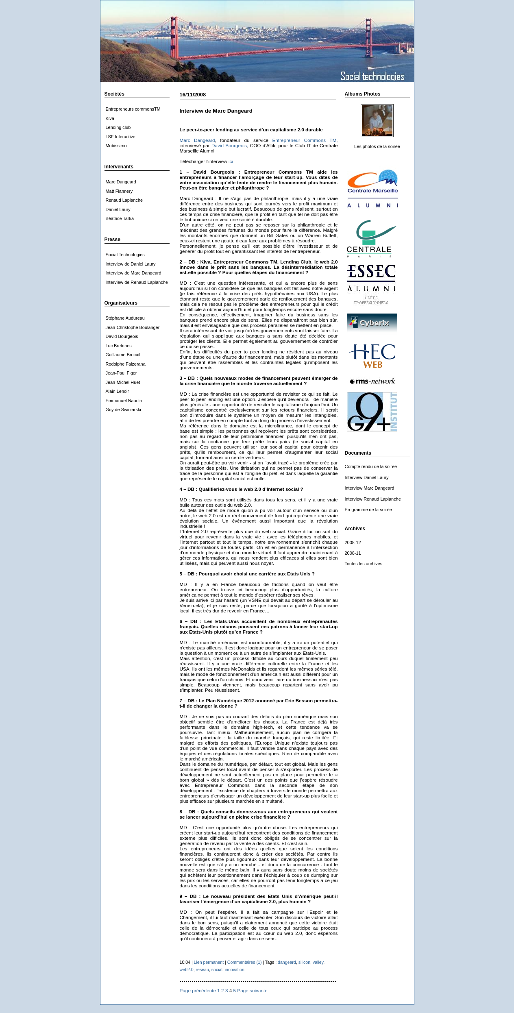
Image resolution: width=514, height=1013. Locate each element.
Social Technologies (125, 254)
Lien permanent (209, 962)
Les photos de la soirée (377, 146)
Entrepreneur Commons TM (304, 140)
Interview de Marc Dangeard (133, 272)
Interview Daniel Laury (367, 477)
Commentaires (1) (244, 962)
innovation (234, 969)
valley (318, 962)
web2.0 (187, 969)
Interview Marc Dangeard (369, 488)
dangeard (287, 962)
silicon (304, 962)
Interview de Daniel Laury (131, 263)
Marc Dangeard (197, 140)
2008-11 (353, 553)
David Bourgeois (229, 145)
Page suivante (252, 990)
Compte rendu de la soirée (371, 466)
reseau (202, 969)
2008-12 (353, 542)
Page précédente (198, 990)
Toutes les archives (364, 563)
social (216, 969)
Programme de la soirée (368, 509)
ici (231, 161)
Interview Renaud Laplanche (373, 499)
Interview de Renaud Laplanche (137, 282)
